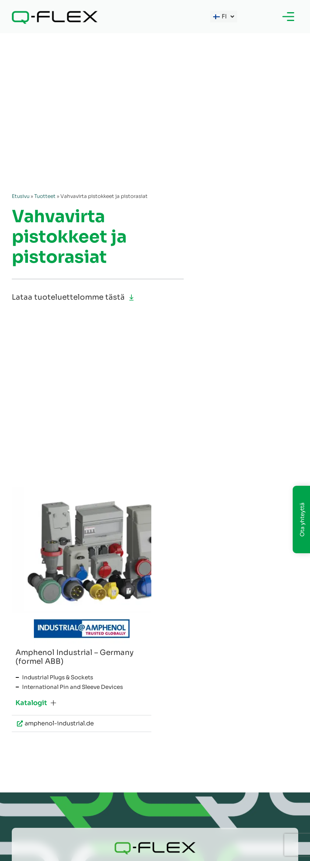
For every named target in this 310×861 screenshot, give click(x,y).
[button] (36, 703)
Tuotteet (45, 196)
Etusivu (20, 196)
